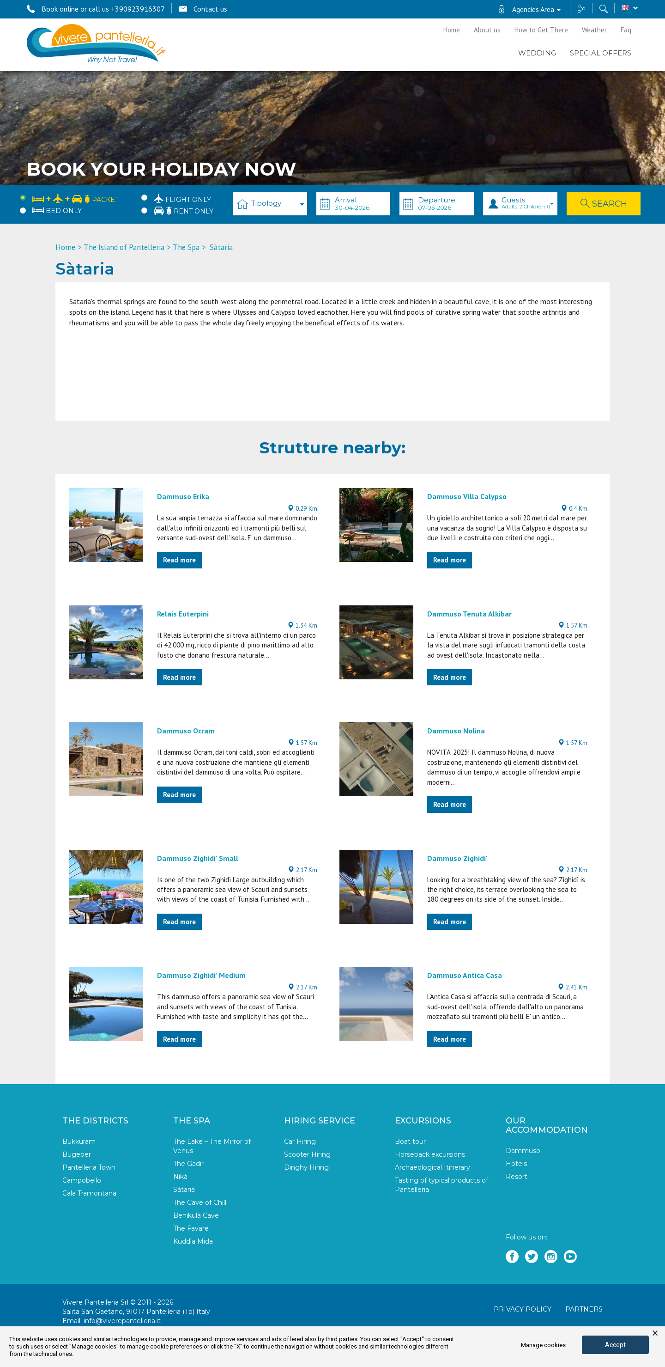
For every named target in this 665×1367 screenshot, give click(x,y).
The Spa (186, 247)
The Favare (191, 1228)
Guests (528, 202)
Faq (626, 29)
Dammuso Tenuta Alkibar (469, 613)
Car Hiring (300, 1141)
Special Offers (600, 53)
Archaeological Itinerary (432, 1167)
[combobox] (270, 203)
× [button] (655, 1333)
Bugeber (76, 1154)
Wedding (537, 53)
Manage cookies (543, 1345)
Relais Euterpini (183, 613)
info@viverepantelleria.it (122, 1321)
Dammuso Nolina (456, 730)
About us (487, 29)
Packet (75, 198)
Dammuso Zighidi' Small (197, 858)
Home (451, 29)
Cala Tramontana (89, 1193)
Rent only (183, 210)
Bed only (57, 210)
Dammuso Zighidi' (457, 858)
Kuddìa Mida (193, 1241)
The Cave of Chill (199, 1202)
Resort (516, 1176)
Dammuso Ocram (186, 730)
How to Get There (541, 29)
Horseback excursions (430, 1154)
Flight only (182, 198)
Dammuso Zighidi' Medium (201, 975)
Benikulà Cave (196, 1215)
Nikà (180, 1176)
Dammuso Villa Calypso (467, 496)
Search (603, 204)
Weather (594, 29)
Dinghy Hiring (306, 1167)
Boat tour (410, 1141)
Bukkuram (79, 1141)
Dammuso (523, 1151)
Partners (584, 1309)
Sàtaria (184, 1189)
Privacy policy (522, 1309)
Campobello (81, 1180)
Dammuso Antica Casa (464, 975)
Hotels (516, 1164)
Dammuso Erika (183, 496)
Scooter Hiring (307, 1154)
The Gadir (188, 1164)
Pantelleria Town (88, 1167)
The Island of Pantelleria (124, 247)
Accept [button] (615, 1345)
